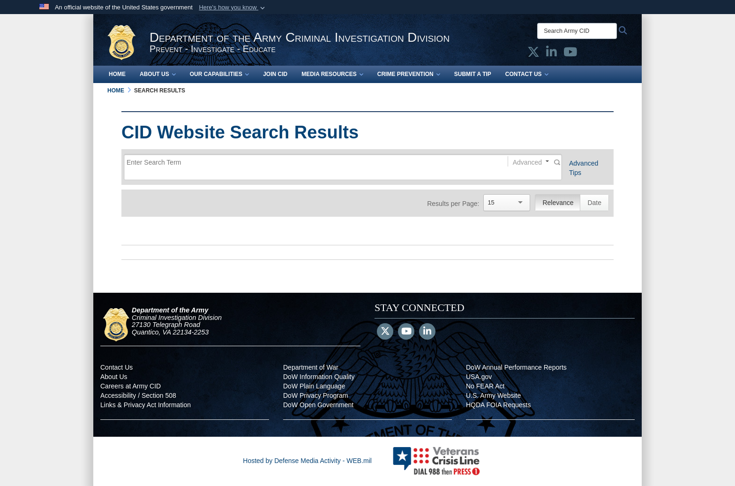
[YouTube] (406, 332)
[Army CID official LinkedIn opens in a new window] (551, 54)
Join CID (275, 74)
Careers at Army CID (130, 386)
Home (117, 74)
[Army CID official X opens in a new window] (533, 54)
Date (594, 202)
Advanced (527, 162)
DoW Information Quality (319, 376)
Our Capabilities (219, 74)
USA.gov (479, 376)
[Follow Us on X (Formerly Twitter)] (385, 332)
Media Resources (332, 74)
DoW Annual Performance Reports (516, 367)
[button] (233, 7)
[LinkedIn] (427, 332)
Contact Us (526, 74)
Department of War (310, 367)
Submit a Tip (472, 74)
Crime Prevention (408, 74)
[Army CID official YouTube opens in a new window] (570, 54)
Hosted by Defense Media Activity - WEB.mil (307, 460)
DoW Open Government (318, 405)
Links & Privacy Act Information (145, 405)
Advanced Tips (583, 167)
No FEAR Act (485, 386)
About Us (158, 74)
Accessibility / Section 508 (138, 395)
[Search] (307, 162)
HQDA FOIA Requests (498, 405)
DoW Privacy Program (315, 395)
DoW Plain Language (314, 386)
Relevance (557, 202)
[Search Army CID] (577, 31)
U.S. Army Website (493, 395)
